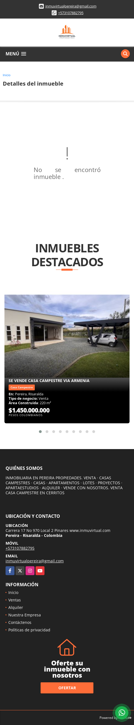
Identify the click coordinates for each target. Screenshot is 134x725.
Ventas (14, 600)
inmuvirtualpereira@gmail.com (70, 6)
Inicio (7, 75)
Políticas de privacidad (29, 629)
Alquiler (15, 607)
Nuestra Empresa (24, 615)
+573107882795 (70, 12)
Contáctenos (19, 622)
